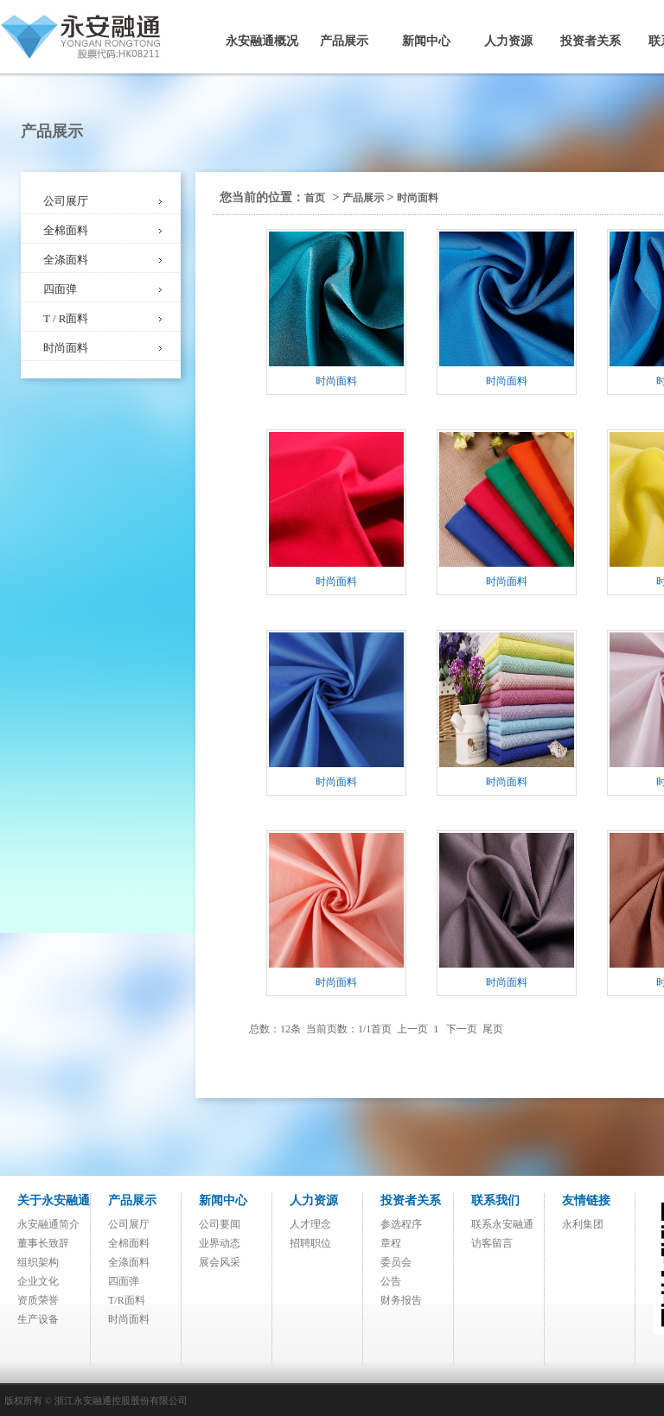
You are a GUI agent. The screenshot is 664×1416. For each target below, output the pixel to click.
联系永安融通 (502, 1224)
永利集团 (582, 1224)
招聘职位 (310, 1243)
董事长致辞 (43, 1243)
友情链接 (586, 1200)
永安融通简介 (48, 1224)
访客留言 (492, 1243)
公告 (390, 1281)
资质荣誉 (38, 1300)
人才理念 (310, 1224)
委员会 (396, 1262)
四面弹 (60, 289)
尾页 (492, 1029)
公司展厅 (65, 200)
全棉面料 (65, 230)
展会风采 (219, 1262)
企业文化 (38, 1281)
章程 (390, 1243)
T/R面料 (126, 1300)
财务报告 (401, 1300)
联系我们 (495, 1200)
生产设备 (38, 1319)
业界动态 (219, 1243)
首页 (314, 198)
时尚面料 (65, 347)
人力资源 (508, 41)
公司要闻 (219, 1224)
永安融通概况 (262, 41)
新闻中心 (426, 41)
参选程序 (401, 1224)
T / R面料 (66, 318)
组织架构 (38, 1262)
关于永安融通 (53, 1200)
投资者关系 (590, 41)
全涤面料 (65, 259)
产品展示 (344, 41)
